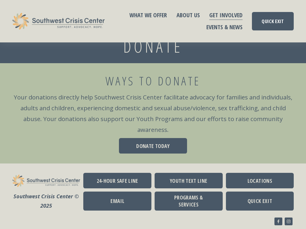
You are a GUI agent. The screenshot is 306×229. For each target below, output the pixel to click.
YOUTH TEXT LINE (188, 180)
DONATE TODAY (153, 145)
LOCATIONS (260, 180)
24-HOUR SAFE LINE (117, 180)
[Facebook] (278, 221)
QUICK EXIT (273, 21)
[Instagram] (289, 221)
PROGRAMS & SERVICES (188, 201)
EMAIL (117, 200)
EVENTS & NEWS (224, 27)
